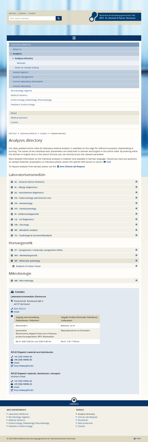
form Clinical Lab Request (72, 166)
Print (137, 438)
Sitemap (22, 13)
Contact (32, 13)
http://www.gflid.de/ (24, 365)
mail (109, 161)
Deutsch (12, 13)
